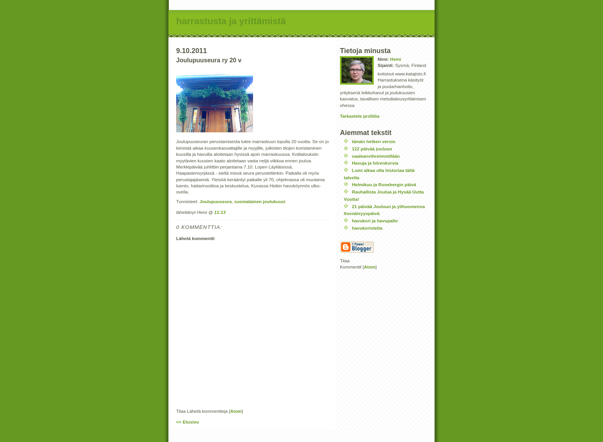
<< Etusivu (187, 421)
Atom (236, 411)
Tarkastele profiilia (359, 115)
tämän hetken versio (373, 141)
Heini (395, 59)
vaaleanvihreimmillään (376, 155)
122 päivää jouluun (372, 148)
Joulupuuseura (216, 201)
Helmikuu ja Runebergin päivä (384, 184)
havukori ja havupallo (375, 220)
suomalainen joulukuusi (259, 201)
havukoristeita (367, 227)
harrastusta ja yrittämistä (231, 21)
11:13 (220, 212)
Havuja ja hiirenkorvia (375, 162)
